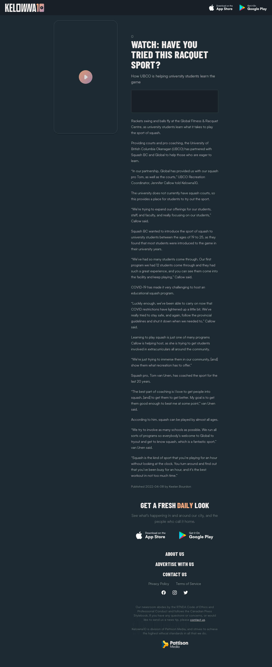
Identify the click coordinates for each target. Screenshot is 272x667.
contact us (197, 619)
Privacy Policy (158, 583)
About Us (174, 554)
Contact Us (175, 574)
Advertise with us (174, 564)
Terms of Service (188, 583)
